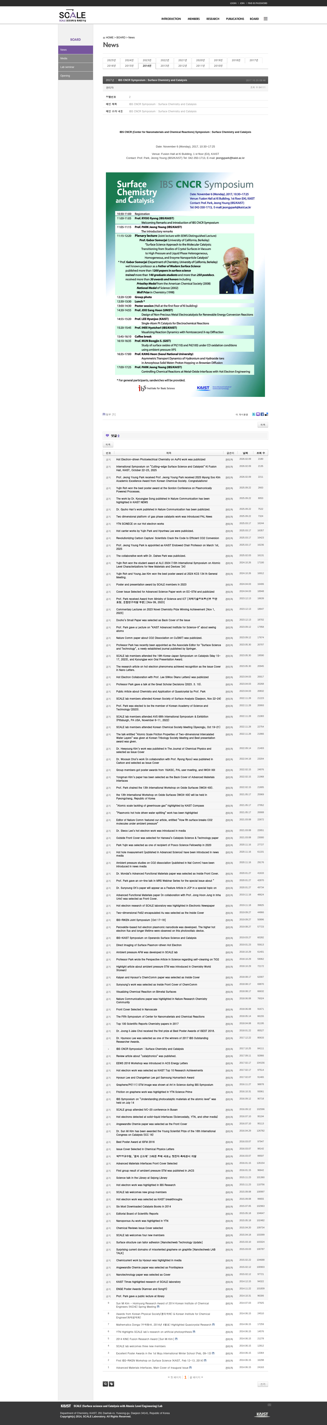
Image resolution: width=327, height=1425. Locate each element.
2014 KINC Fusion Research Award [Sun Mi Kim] (145, 1339)
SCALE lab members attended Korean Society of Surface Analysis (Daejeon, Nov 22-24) (168, 698)
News (63, 49)
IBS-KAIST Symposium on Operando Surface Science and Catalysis (156, 938)
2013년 (165, 66)
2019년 (218, 60)
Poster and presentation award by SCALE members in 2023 (151, 584)
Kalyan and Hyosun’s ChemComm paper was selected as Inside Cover (158, 977)
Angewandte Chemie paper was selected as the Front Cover (151, 1124)
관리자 (110, 87)
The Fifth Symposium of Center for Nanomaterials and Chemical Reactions (160, 1016)
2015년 (129, 66)
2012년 (182, 66)
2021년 (182, 60)
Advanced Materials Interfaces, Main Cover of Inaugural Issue (152, 1367)
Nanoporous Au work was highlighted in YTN (142, 1220)
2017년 (254, 60)
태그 (111, 1384)
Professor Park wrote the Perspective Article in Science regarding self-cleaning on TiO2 (167, 959)
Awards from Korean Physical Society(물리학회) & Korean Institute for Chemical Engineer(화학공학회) (163, 1315)
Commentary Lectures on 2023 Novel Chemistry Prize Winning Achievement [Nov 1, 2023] (165, 611)
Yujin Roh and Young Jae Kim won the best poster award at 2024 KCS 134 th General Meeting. (166, 575)
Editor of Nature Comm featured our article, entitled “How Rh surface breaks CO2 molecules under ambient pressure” (164, 821)
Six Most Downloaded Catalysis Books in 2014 (143, 1206)
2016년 (111, 66)
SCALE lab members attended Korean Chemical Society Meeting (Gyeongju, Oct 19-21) (168, 727)
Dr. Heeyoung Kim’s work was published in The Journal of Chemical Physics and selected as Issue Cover (163, 750)
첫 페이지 (174, 1377)
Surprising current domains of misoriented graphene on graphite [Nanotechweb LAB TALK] (165, 1251)
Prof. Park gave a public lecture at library (140, 1296)
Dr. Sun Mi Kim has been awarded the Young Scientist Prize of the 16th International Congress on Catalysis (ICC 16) (166, 1132)
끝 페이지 (196, 1377)
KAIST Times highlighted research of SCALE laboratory (148, 1281)
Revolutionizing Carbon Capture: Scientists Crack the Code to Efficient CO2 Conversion (167, 538)
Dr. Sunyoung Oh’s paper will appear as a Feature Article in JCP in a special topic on (166, 888)
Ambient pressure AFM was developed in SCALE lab (147, 952)
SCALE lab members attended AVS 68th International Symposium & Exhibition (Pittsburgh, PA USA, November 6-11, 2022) (162, 718)
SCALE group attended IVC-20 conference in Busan (146, 1109)
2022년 (165, 60)
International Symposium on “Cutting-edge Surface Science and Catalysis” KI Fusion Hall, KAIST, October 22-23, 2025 (166, 468)
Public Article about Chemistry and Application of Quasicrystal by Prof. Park (160, 691)
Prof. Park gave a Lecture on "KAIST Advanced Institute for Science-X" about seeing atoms (166, 629)
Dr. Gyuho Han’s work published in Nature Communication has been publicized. (163, 509)
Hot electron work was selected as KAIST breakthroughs (149, 1199)
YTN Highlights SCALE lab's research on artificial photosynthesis (154, 1331)
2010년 (218, 66)
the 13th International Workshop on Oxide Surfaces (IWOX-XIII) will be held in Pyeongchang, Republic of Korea (161, 796)
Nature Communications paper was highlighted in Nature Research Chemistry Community (161, 1000)
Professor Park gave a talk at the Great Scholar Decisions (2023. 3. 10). (159, 684)
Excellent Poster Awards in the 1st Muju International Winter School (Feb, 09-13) (163, 1353)
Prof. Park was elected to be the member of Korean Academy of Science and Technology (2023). (162, 707)
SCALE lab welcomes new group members (141, 1192)
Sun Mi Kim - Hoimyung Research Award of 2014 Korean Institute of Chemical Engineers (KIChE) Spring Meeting (162, 1305)
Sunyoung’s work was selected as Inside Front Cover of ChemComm (156, 984)
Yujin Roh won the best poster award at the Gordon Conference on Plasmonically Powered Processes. (164, 489)
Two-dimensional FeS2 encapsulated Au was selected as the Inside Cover (160, 912)
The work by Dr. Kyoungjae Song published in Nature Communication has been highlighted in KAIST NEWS (162, 500)
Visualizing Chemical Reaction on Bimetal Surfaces (146, 991)
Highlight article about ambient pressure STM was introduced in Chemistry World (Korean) (163, 968)
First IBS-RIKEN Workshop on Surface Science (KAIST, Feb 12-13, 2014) (159, 1360)
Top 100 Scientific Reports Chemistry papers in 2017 (147, 1023)
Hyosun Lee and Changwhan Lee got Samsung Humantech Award (155, 1077)
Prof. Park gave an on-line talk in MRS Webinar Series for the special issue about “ (165, 880)
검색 (105, 1384)
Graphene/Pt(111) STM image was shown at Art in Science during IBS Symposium (164, 1084)
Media (63, 58)
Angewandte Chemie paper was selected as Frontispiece (149, 1267)
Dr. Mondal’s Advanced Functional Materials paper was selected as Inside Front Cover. (167, 873)
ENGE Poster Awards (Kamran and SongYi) (141, 1289)
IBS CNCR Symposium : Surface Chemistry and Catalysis (152, 80)
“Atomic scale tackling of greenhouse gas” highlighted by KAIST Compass (160, 805)
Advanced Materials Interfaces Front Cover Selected (146, 1163)
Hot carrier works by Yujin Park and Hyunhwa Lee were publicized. (155, 531)
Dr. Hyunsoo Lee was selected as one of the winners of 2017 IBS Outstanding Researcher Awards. (162, 1039)
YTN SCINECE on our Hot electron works (140, 523)
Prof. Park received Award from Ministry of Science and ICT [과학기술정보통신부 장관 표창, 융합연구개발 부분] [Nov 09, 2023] (166, 600)
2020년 (200, 60)
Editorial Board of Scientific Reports (137, 1213)
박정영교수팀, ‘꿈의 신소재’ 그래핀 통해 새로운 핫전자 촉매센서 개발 (156, 1156)
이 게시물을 (242, 414)
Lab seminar (67, 67)
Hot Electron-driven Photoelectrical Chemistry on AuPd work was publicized (160, 459)
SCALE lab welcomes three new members (141, 1346)
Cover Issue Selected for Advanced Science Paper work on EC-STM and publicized (165, 591)
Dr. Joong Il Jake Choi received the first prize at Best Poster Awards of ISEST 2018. (165, 1031)
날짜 (245, 453)
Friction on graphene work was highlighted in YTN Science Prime (154, 1092)
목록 (262, 424)
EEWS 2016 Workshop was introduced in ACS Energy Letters (152, 1063)
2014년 (147, 66)
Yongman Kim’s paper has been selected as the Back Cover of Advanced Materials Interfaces (165, 778)
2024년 (129, 60)
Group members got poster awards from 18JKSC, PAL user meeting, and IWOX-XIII (165, 770)
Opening (65, 75)
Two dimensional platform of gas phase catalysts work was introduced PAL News (164, 516)
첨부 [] (111, 414)
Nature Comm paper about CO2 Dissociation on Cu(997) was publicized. (159, 637)
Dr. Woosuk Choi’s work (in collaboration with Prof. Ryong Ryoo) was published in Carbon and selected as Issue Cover (164, 760)
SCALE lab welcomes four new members (140, 1235)
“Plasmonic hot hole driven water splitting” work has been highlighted (157, 812)
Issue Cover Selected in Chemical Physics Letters (145, 1149)
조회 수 (261, 453)
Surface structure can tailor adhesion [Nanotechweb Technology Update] (159, 1242)
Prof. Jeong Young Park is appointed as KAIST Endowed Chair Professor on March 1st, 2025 (167, 546)
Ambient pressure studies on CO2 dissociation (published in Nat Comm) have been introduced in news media (165, 864)
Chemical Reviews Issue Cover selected (139, 1228)
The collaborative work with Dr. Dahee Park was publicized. (151, 555)
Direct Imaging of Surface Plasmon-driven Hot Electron (148, 945)
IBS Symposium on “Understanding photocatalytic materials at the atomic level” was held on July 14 (166, 1100)
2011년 (200, 66)
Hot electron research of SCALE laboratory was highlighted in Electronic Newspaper (165, 905)
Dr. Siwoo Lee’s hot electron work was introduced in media (151, 830)
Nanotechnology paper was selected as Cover (143, 1274)
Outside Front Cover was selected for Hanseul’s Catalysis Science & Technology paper (167, 838)
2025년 (111, 60)
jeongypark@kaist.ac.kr (230, 158)
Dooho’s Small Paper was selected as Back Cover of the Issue (153, 620)
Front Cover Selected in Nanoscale (136, 1009)
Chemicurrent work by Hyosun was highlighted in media (148, 1260)
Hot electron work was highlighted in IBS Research (146, 1185)
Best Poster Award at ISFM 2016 (135, 1142)
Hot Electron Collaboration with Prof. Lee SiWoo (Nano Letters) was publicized (162, 677)
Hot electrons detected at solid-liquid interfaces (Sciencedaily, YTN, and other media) (167, 1116)
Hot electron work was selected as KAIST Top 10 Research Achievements (159, 1070)
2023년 (147, 60)
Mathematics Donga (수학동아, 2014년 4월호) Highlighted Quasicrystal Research (163, 1324)
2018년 (236, 60)
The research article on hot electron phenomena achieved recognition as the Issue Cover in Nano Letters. (168, 668)
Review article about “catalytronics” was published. (146, 1056)
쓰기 (262, 1384)
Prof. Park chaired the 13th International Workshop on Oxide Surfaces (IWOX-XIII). (164, 787)
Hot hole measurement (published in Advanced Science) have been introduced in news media (167, 853)
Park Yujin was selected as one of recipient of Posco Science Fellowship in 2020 (163, 845)
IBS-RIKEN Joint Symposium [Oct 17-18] (141, 920)
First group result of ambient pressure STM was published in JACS (155, 1170)
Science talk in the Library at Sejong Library (141, 1177)
